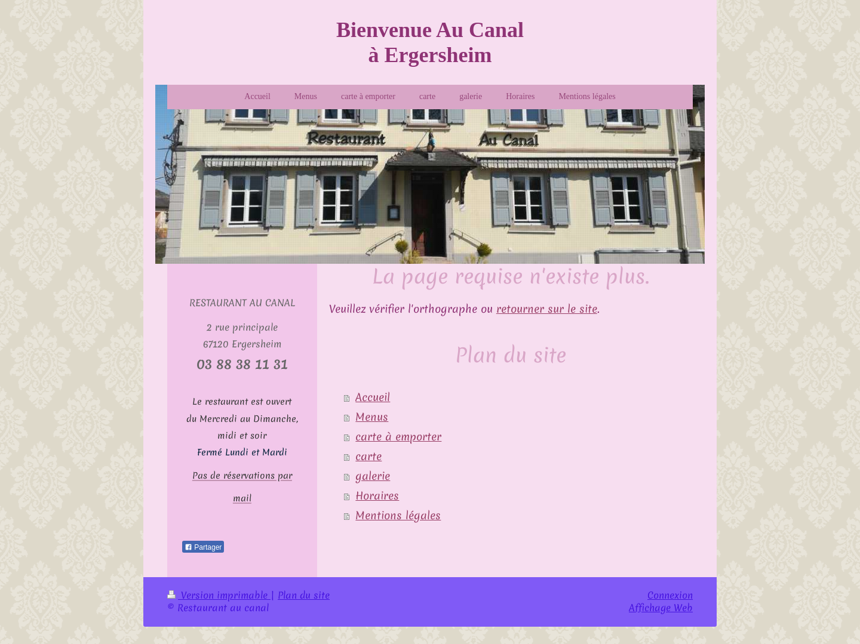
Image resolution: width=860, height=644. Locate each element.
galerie (372, 476)
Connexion (670, 594)
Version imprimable (219, 594)
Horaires (377, 496)
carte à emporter (398, 437)
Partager (203, 547)
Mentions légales (398, 516)
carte (368, 456)
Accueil (372, 397)
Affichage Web (661, 607)
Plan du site (304, 594)
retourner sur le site (546, 309)
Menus (371, 417)
